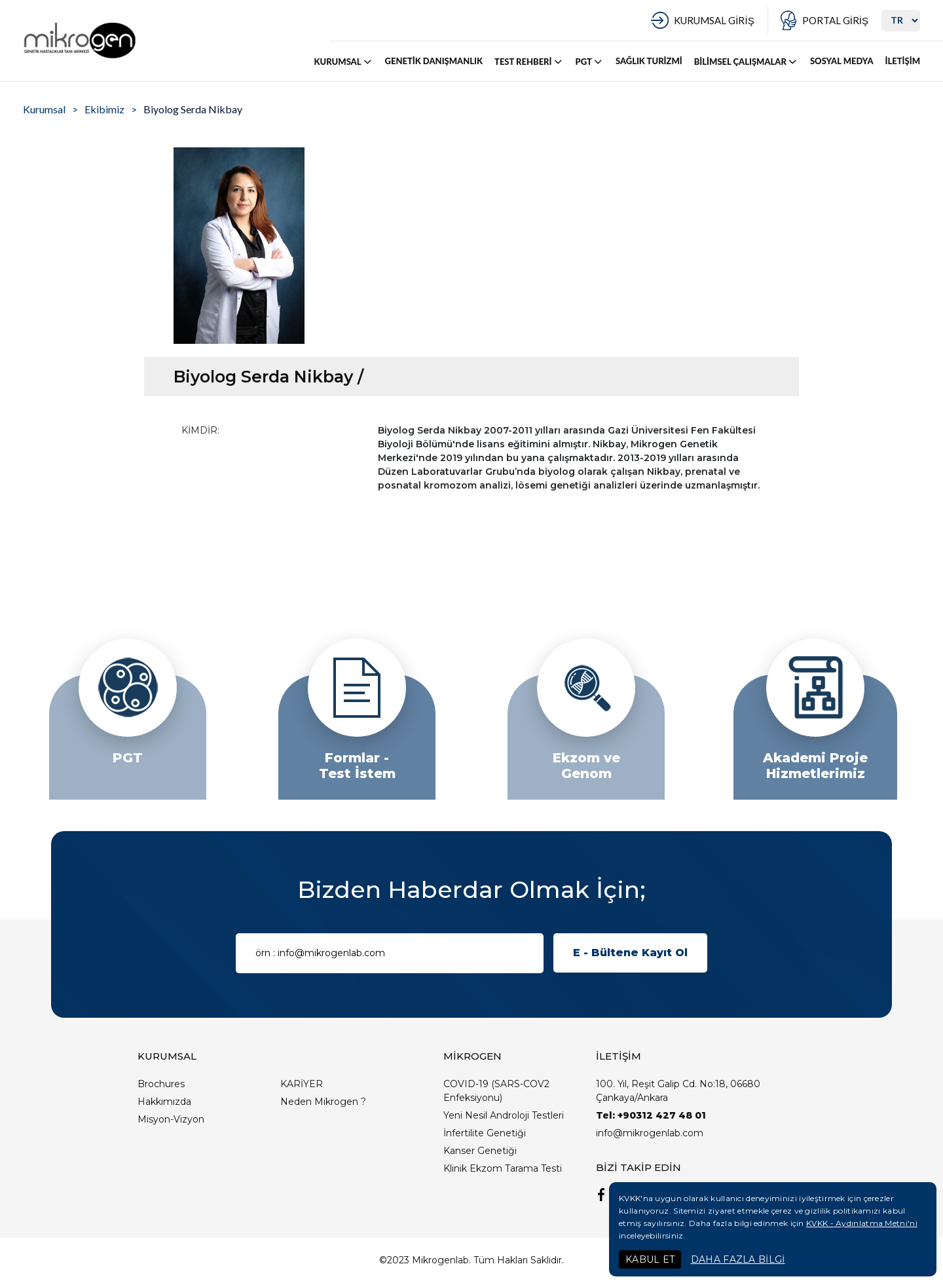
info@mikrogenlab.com (649, 1133)
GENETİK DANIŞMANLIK (434, 61)
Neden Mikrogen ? (323, 1101)
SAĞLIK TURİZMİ (649, 61)
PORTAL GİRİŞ (835, 20)
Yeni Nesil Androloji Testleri (503, 1115)
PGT (590, 61)
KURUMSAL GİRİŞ (714, 20)
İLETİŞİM (902, 61)
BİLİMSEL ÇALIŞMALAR (746, 61)
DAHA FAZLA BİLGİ (738, 1259)
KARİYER (301, 1084)
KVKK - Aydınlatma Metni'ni (861, 1223)
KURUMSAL (343, 61)
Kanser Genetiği (480, 1151)
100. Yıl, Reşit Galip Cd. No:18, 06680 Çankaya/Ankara (678, 1091)
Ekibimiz (104, 109)
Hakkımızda (164, 1101)
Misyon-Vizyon (171, 1119)
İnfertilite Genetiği (484, 1133)
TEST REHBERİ (528, 61)
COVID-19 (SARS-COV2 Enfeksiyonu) (496, 1091)
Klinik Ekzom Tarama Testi (502, 1168)
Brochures (161, 1084)
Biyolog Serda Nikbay (192, 109)
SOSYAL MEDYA (842, 61)
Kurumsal (44, 109)
